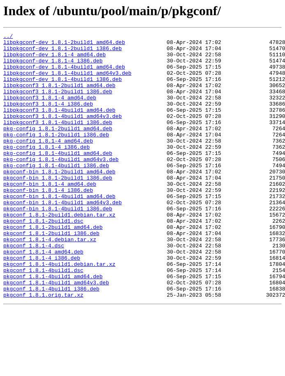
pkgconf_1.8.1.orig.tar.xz (43, 347)
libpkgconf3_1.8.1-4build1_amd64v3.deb (62, 133)
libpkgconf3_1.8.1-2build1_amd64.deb (59, 96)
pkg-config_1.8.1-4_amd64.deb (48, 162)
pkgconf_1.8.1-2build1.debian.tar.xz (59, 251)
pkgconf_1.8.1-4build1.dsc (43, 318)
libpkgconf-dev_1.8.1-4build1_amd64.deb (64, 74)
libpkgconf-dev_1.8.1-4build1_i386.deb (62, 88)
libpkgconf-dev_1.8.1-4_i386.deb (53, 66)
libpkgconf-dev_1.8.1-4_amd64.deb (54, 59)
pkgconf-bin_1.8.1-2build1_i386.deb (57, 207)
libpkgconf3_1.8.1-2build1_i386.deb (57, 103)
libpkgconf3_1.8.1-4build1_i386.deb (57, 140)
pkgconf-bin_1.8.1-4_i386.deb (48, 222)
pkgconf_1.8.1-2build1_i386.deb (51, 273)
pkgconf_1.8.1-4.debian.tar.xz (49, 281)
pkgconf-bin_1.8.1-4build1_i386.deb (57, 244)
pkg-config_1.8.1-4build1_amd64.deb (57, 177)
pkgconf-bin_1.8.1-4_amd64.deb (49, 214)
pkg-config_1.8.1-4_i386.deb (46, 170)
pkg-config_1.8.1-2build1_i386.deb (56, 155)
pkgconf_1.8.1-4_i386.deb (41, 303)
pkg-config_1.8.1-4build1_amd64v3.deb (61, 185)
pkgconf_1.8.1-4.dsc (33, 288)
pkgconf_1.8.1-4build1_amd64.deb (53, 325)
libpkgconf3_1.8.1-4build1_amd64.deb (59, 125)
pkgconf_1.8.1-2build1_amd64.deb (53, 266)
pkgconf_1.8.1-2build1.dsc (43, 259)
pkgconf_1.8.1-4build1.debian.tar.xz (59, 310)
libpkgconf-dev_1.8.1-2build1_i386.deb (62, 51)
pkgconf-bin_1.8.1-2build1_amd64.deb (59, 199)
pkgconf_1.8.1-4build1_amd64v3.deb (56, 333)
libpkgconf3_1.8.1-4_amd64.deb (49, 111)
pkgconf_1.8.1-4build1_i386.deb (51, 340)
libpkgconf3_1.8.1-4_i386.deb (48, 118)
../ (8, 37)
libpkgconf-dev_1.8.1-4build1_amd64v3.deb (67, 81)
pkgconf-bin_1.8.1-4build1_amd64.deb (59, 229)
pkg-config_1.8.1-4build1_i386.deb (56, 192)
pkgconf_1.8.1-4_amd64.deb (43, 296)
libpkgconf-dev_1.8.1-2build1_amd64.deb (64, 44)
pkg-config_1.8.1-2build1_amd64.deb (57, 148)
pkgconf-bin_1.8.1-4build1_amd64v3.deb (62, 236)
